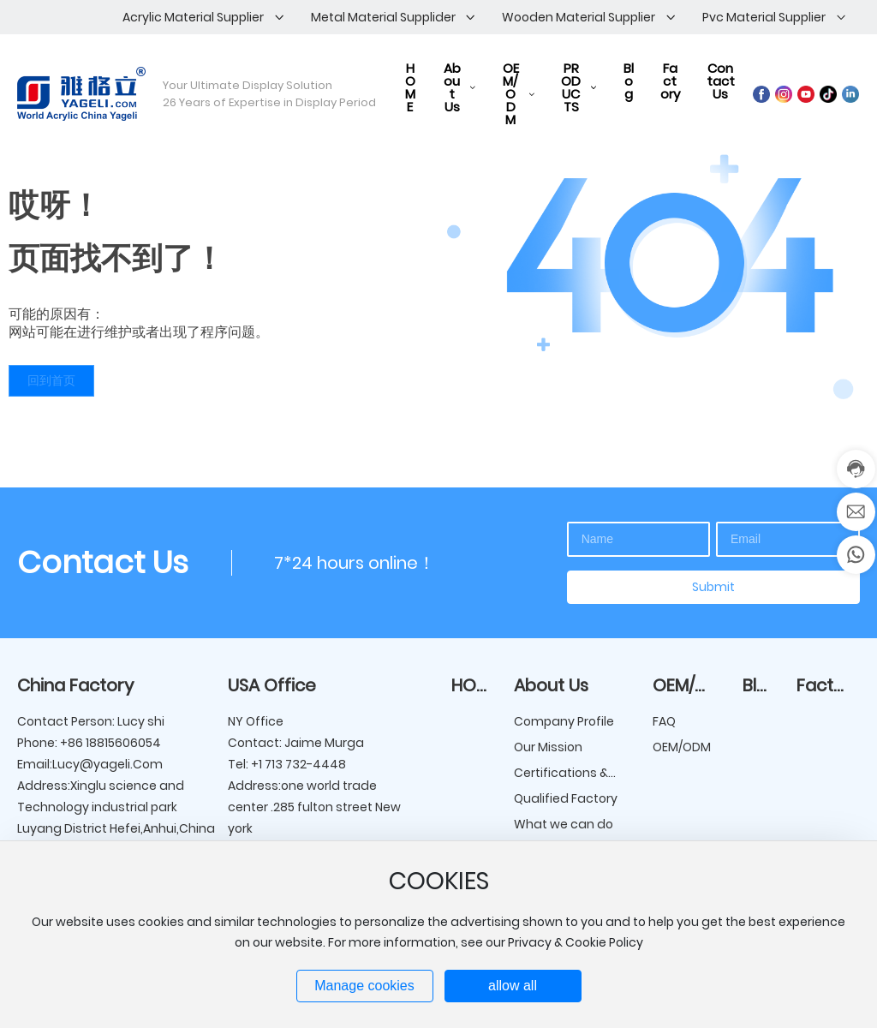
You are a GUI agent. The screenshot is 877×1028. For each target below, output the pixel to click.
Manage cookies (364, 985)
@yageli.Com (121, 764)
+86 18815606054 (110, 742)
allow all (512, 985)
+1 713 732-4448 (297, 764)
